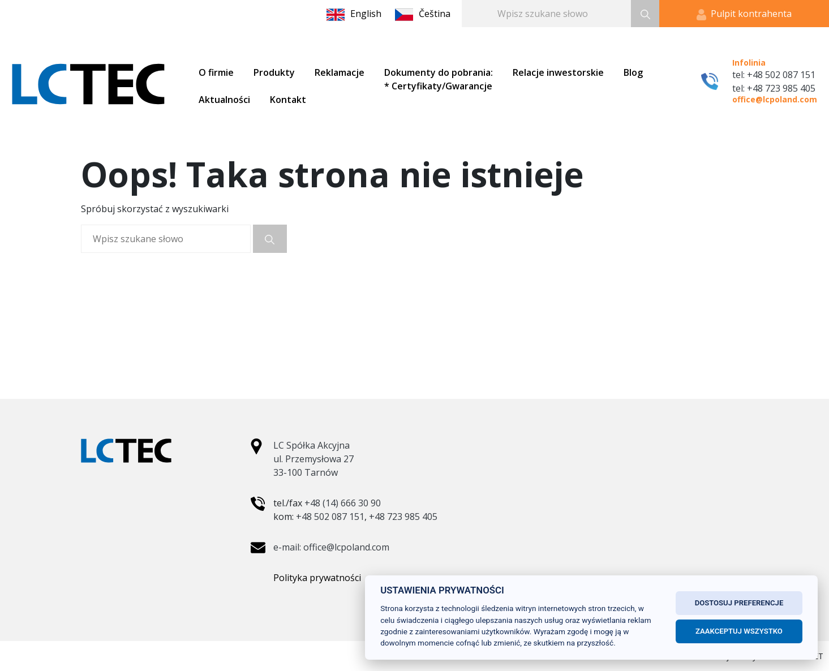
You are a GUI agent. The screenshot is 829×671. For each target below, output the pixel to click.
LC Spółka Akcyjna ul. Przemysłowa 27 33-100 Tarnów (313, 459)
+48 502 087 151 (330, 516)
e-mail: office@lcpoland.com (331, 547)
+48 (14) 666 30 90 (342, 503)
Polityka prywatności (317, 577)
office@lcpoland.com (774, 99)
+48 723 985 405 (403, 516)
